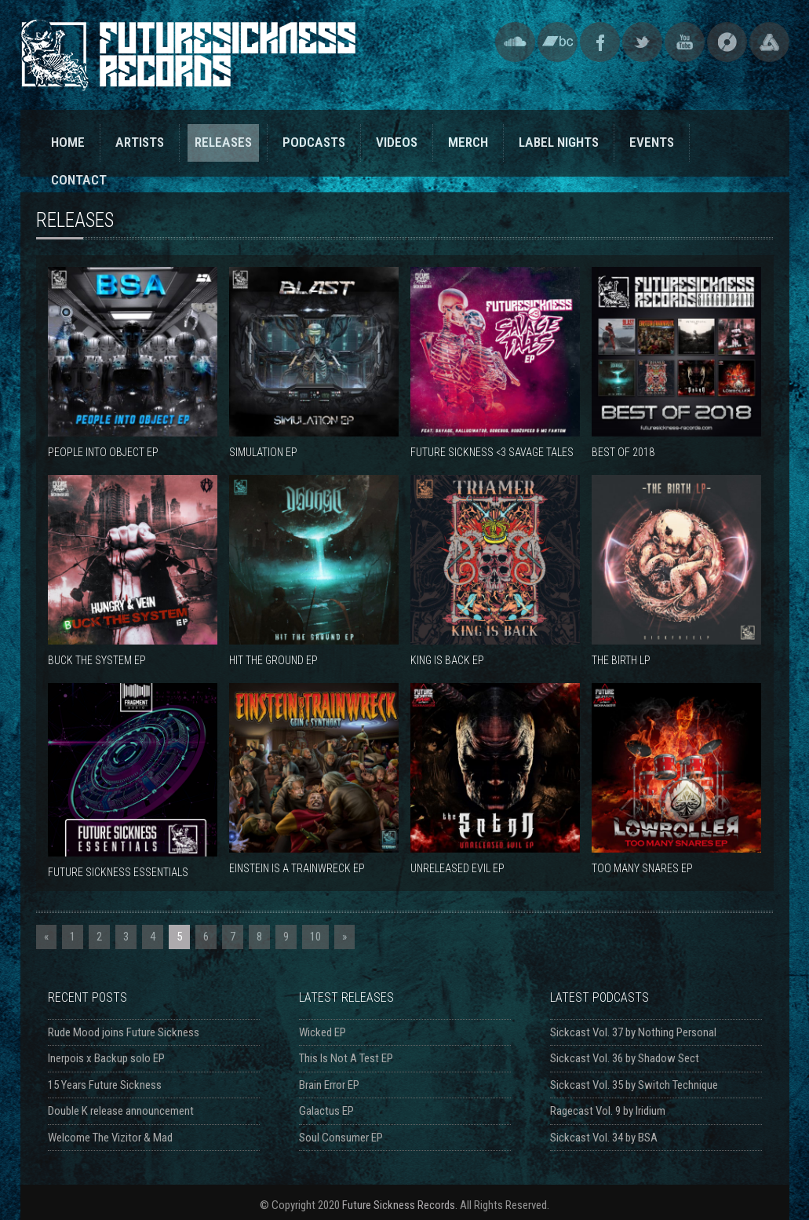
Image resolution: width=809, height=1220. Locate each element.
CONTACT (79, 180)
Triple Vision (769, 42)
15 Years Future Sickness (105, 1085)
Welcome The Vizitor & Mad (110, 1138)
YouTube (685, 42)
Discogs (727, 42)
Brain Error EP (329, 1085)
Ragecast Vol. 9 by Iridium (607, 1111)
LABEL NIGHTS (559, 142)
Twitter (642, 42)
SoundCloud (515, 42)
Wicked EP (322, 1032)
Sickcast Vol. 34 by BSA (604, 1138)
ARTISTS (139, 142)
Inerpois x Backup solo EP (106, 1058)
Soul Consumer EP (341, 1138)
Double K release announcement (121, 1111)
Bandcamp (558, 42)
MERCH (468, 142)
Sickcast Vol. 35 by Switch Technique (634, 1085)
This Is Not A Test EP (346, 1058)
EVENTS (651, 142)
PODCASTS (313, 142)
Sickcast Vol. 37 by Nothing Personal (633, 1032)
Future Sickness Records (398, 1205)
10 (315, 937)
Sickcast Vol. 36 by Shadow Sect (624, 1058)
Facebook (600, 42)
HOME (68, 142)
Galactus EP (326, 1111)
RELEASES (223, 142)
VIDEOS (396, 142)
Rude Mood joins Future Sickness (123, 1032)
